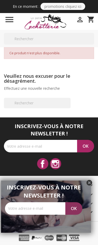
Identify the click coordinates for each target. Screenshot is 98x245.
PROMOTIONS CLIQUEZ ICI (62, 6)
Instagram (55, 163)
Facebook (42, 163)
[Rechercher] (49, 39)
